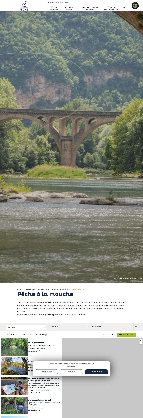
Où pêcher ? (40, 289)
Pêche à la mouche (78, 289)
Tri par (28, 335)
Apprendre (69, 7)
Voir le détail (34, 351)
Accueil (19, 289)
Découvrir (111, 7)
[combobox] (70, 327)
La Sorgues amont (36, 342)
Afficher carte (109, 335)
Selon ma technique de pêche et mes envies (58, 289)
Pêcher (54, 7)
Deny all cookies (46, 372)
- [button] (140, 343)
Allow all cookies (96, 372)
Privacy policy (71, 366)
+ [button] (140, 340)
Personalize (71, 372)
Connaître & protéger (90, 7)
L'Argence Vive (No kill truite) (40, 400)
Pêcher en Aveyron (29, 289)
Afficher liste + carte (126, 335)
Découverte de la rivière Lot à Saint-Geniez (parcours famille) (43, 379)
